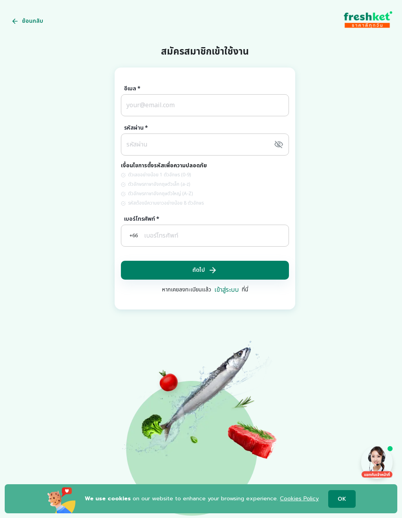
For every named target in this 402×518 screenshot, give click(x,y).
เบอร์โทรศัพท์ (141, 219)
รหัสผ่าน (136, 128)
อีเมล (132, 89)
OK (342, 499)
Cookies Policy (299, 498)
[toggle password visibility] (278, 144)
